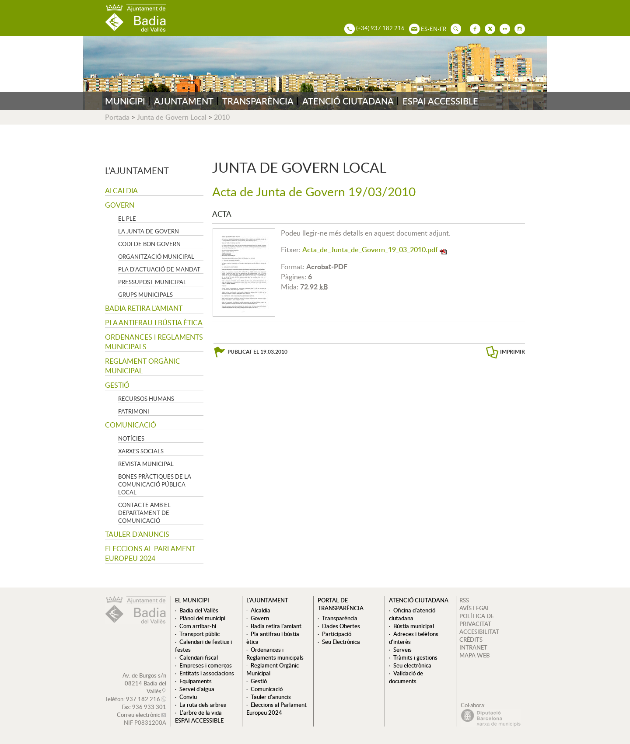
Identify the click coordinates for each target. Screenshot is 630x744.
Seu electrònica (412, 665)
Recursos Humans (146, 399)
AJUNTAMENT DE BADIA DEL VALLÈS (135, 18)
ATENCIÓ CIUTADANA (348, 101)
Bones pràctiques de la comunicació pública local (154, 484)
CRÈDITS (471, 639)
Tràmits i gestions (415, 657)
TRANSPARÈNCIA (258, 101)
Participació (336, 634)
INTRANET (473, 647)
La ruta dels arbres (202, 705)
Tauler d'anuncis (137, 534)
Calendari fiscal (198, 657)
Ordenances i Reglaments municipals (154, 341)
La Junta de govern (148, 231)
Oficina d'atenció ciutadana (412, 614)
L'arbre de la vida (200, 712)
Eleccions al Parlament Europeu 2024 (150, 553)
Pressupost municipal (152, 282)
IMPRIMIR (512, 351)
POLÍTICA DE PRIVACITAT (476, 620)
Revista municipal (146, 464)
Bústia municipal (413, 626)
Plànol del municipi (202, 618)
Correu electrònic (138, 715)
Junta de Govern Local (171, 117)
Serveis (402, 650)
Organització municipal (156, 257)
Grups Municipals (145, 295)
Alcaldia (121, 190)
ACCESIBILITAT (479, 632)
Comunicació (130, 425)
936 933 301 (149, 707)
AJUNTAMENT (184, 101)
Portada (117, 117)
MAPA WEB (474, 655)
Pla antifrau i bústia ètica (154, 322)
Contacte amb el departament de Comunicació (144, 513)
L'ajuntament (137, 170)
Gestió (117, 385)
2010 (222, 117)
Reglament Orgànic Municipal (142, 365)
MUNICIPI (125, 101)
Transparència (339, 618)
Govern (119, 205)
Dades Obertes (341, 626)
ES (424, 29)
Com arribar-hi (197, 626)
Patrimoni (133, 411)
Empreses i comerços (205, 665)
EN (434, 29)
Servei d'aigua (196, 689)
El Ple (127, 219)
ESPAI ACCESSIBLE (440, 101)
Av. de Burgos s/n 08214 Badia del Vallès (144, 683)
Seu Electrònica (341, 642)
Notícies (131, 438)
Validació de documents (406, 677)
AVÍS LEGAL (474, 608)
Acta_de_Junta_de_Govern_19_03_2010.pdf (370, 249)
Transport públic (199, 634)
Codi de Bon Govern (149, 244)
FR (443, 29)
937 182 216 (143, 699)
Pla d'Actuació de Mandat (159, 269)
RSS (464, 600)
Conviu (188, 697)
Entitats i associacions (206, 673)
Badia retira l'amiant (143, 308)
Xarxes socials (141, 451)
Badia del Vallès (198, 610)
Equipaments (195, 681)
